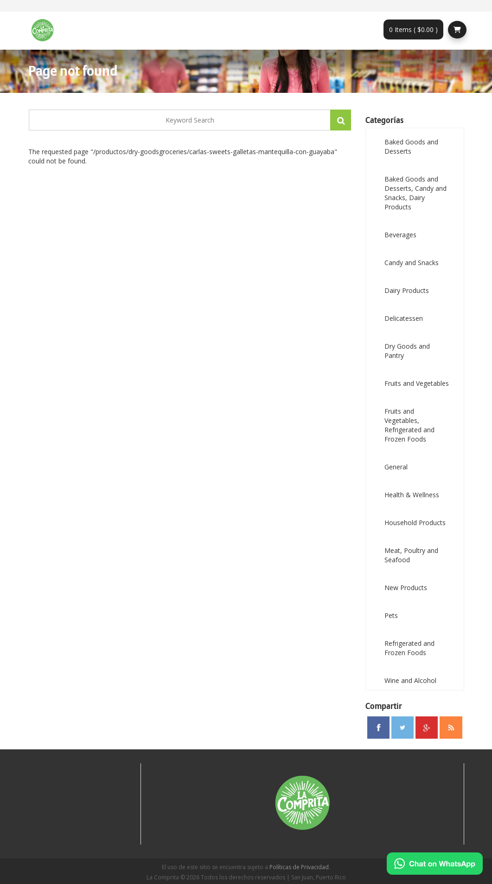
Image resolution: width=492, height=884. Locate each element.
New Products (405, 587)
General (396, 466)
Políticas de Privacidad (299, 867)
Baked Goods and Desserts (411, 146)
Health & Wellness (411, 494)
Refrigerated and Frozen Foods (409, 648)
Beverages (400, 234)
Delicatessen (403, 318)
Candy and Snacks (411, 262)
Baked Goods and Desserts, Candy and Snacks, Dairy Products (415, 193)
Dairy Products (406, 290)
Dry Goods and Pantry (407, 351)
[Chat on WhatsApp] (435, 863)
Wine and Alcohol (410, 680)
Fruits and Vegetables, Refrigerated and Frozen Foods (409, 425)
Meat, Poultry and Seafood (411, 555)
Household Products (415, 522)
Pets (391, 615)
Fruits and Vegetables (416, 383)
